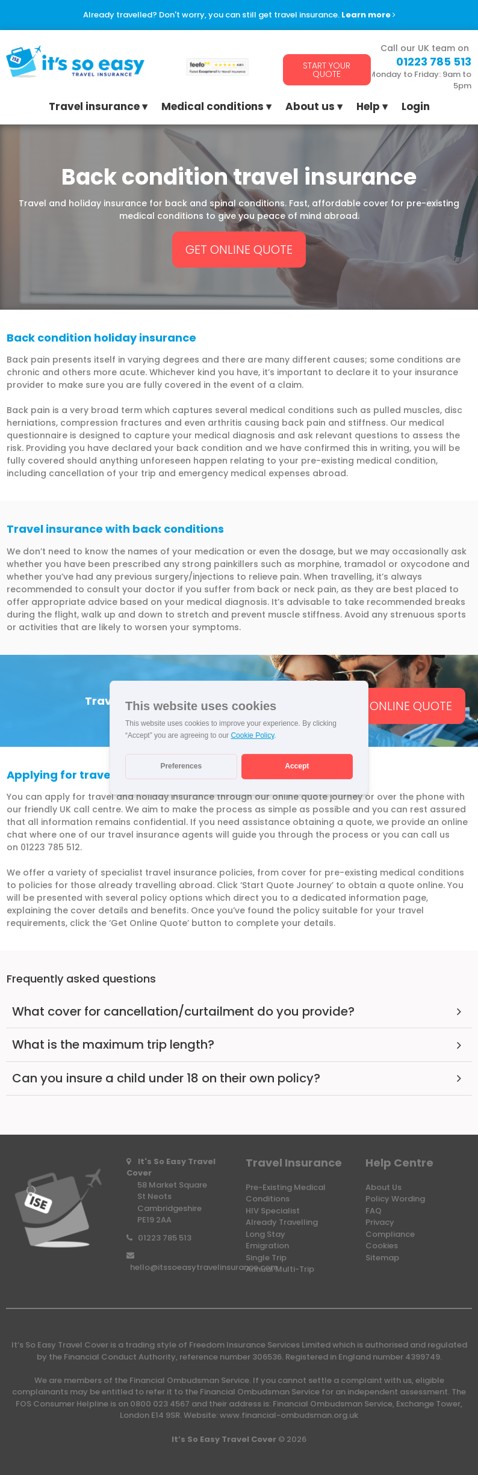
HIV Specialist (273, 1210)
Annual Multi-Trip (280, 1269)
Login (416, 108)
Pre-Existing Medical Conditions (286, 1193)
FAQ (373, 1210)
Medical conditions (212, 108)
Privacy (379, 1222)
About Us (383, 1187)
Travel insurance (94, 108)
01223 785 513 (164, 1237)
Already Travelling (282, 1222)
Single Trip (266, 1257)
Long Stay (265, 1234)
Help (368, 108)
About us (310, 108)
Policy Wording (395, 1198)
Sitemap (382, 1257)
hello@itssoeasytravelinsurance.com (204, 1267)
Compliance (390, 1234)
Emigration (267, 1245)
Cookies (381, 1245)
